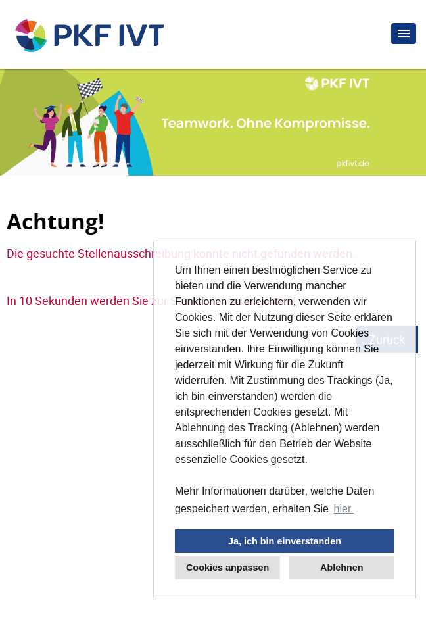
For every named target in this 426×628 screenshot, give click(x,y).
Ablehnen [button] (342, 567)
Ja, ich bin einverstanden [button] (284, 541)
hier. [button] (344, 508)
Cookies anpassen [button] (227, 567)
